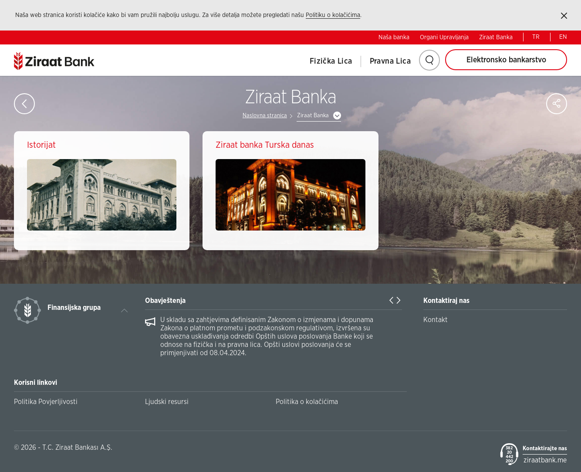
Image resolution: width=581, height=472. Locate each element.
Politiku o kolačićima (333, 15)
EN (563, 37)
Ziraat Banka (496, 37)
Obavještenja (165, 300)
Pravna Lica (390, 61)
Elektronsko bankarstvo (506, 60)
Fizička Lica (331, 61)
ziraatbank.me (545, 460)
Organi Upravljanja (444, 37)
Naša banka (393, 37)
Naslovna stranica (265, 116)
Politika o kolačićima (307, 401)
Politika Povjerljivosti (46, 401)
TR (536, 37)
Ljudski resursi (167, 401)
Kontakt (435, 319)
